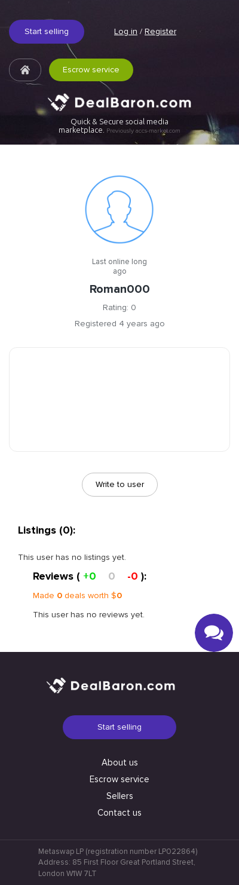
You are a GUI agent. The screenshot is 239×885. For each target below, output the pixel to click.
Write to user (120, 484)
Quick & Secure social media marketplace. (119, 125)
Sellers (119, 796)
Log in (125, 31)
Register (160, 31)
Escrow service (91, 70)
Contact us (119, 812)
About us (120, 762)
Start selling (46, 31)
